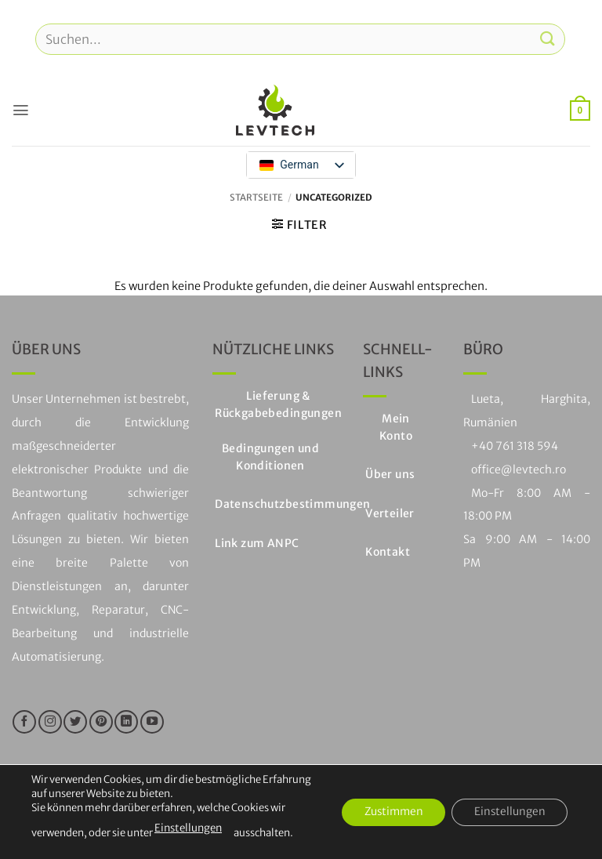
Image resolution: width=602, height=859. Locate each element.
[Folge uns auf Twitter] (75, 722)
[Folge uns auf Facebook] (24, 722)
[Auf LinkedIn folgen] (126, 722)
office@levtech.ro (518, 469)
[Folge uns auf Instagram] (50, 722)
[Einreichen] (548, 39)
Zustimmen (388, 812)
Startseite (256, 197)
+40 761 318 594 (514, 446)
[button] (20, 110)
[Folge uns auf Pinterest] (101, 722)
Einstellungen (187, 828)
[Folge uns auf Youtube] (152, 722)
